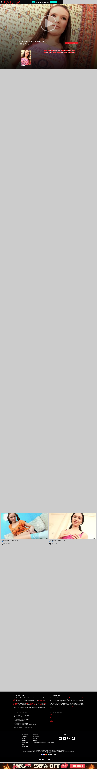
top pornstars (41, 700)
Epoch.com (28, 751)
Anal (59, 50)
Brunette (45, 50)
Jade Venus (32, 701)
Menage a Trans (68, 697)
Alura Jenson (15, 703)
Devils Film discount (59, 706)
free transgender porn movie (74, 706)
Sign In (60, 2)
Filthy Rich (21, 701)
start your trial (71, 43)
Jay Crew (42, 701)
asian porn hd (22, 699)
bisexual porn (33, 704)
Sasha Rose (51, 541)
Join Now (53, 2)
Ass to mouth (69, 50)
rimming (65, 52)
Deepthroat (46, 52)
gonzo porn (39, 704)
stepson (31, 703)
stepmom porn (36, 703)
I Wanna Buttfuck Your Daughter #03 (57, 540)
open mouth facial (60, 52)
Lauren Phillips (16, 701)
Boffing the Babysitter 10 (56, 699)
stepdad (28, 703)
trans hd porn (32, 699)
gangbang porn (16, 699)
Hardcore (49, 50)
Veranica (23, 65)
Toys (64, 50)
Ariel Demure (37, 701)
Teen (61, 50)
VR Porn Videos (16, 708)
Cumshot (50, 52)
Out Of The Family (7, 543)
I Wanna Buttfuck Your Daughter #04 (10, 540)
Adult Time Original (71, 52)
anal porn (27, 699)
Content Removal (48, 752)
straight (54, 52)
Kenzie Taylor (26, 701)
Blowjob (73, 50)
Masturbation (55, 50)
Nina (2, 541)
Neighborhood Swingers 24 (77, 697)
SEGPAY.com (60, 751)
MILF (36, 699)
